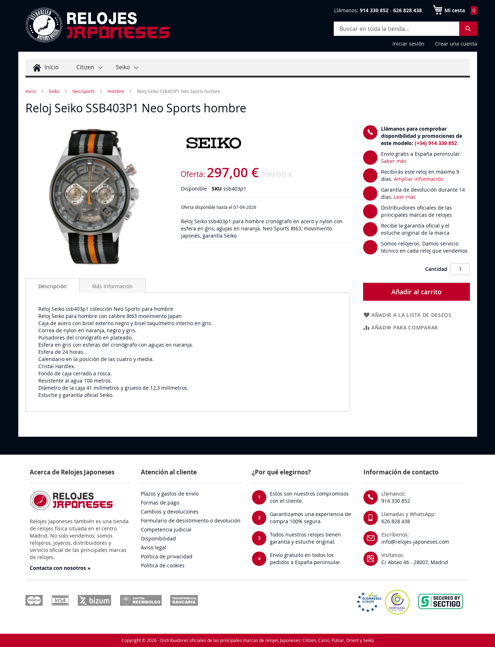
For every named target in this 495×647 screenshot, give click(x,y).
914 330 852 (395, 500)
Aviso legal (153, 547)
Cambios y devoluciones (170, 511)
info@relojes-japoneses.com (415, 541)
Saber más (393, 161)
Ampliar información (418, 178)
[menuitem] (44, 67)
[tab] (52, 285)
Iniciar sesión (408, 43)
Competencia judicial (166, 529)
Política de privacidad (166, 556)
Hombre (116, 91)
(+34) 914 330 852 (436, 143)
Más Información (112, 286)
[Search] (468, 29)
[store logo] (97, 25)
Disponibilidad (158, 538)
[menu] (247, 68)
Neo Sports (83, 91)
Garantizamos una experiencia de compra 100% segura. (310, 518)
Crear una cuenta (456, 43)
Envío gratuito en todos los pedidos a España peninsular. (306, 559)
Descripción (52, 286)
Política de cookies (163, 565)
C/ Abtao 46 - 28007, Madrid (414, 562)
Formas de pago (160, 502)
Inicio (30, 91)
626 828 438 (395, 521)
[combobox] (405, 29)
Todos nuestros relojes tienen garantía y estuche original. (305, 538)
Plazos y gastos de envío (170, 493)
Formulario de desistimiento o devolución (191, 520)
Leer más (405, 196)
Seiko (54, 91)
